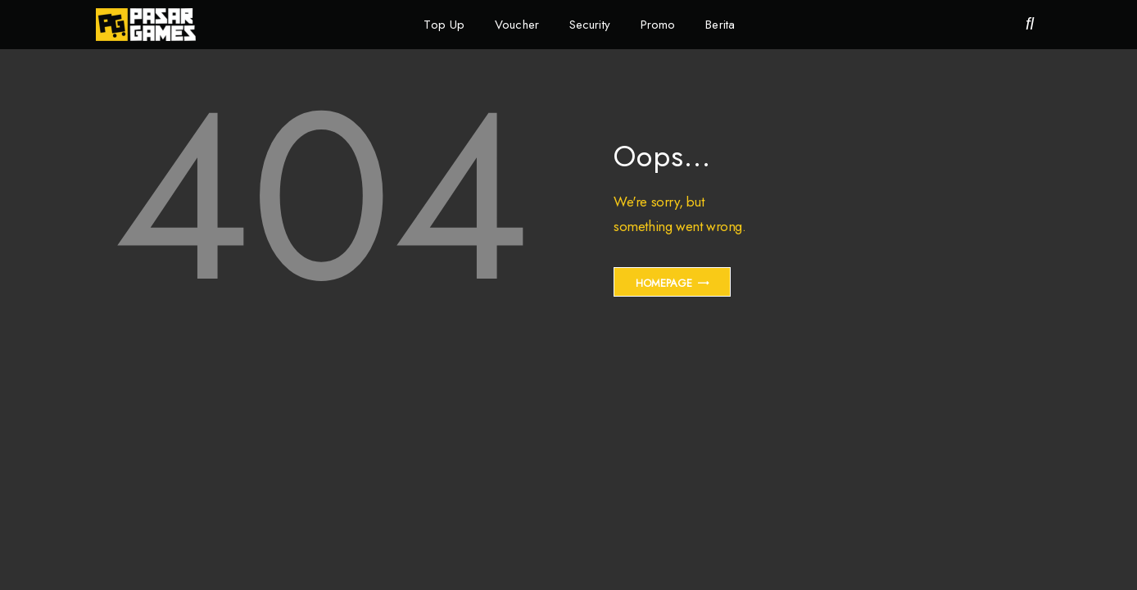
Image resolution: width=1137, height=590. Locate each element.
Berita (720, 25)
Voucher (517, 25)
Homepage (664, 283)
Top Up (444, 25)
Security (589, 25)
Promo (658, 25)
